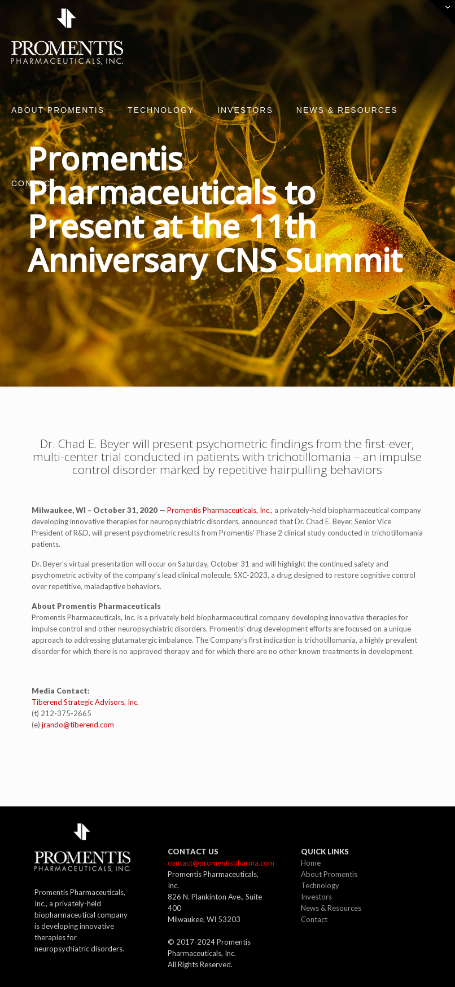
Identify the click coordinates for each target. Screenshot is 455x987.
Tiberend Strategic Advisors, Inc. (85, 702)
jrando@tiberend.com (78, 724)
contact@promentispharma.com (221, 862)
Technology (320, 885)
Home (311, 862)
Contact (314, 919)
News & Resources (331, 908)
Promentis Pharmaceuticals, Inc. (219, 510)
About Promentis (329, 874)
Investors (316, 896)
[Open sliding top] (442, 12)
